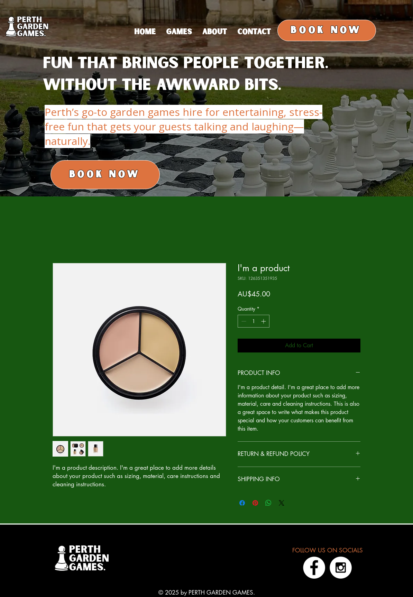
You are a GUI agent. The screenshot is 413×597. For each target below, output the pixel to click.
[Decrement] (243, 321)
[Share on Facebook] (242, 503)
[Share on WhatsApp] (268, 503)
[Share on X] (281, 503)
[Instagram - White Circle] (341, 568)
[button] (214, 32)
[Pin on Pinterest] (255, 503)
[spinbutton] (253, 321)
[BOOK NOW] (326, 30)
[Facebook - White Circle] (314, 568)
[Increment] (264, 321)
